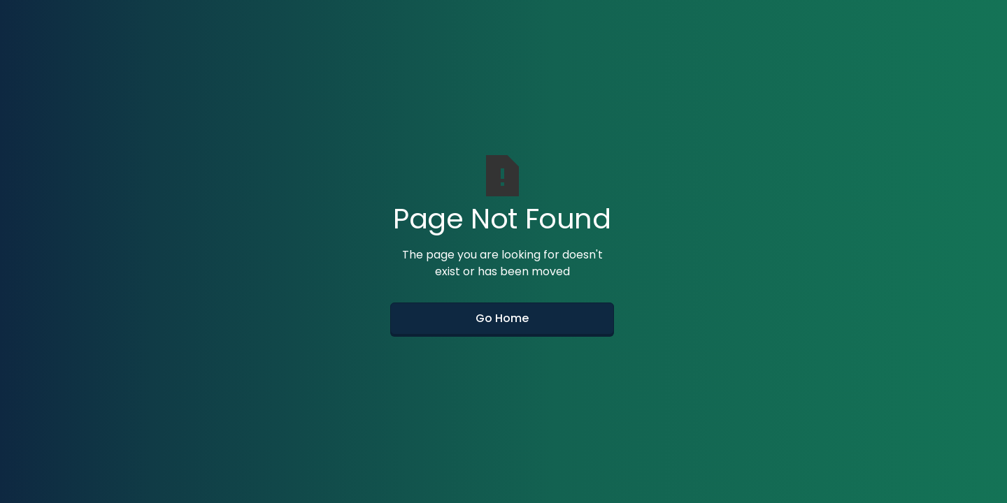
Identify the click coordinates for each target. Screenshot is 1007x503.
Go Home (502, 318)
